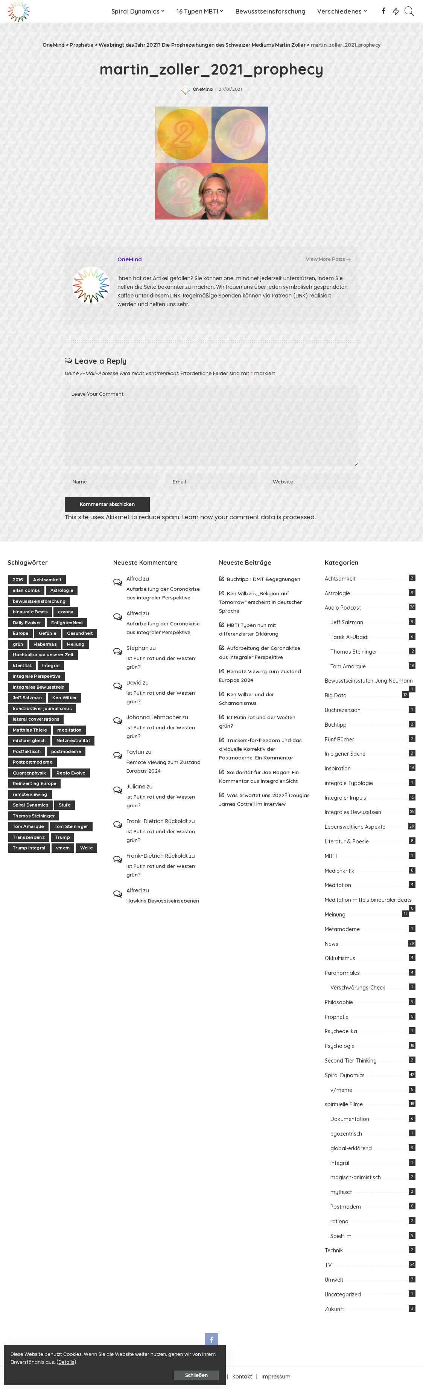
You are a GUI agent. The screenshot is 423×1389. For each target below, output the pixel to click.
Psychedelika (341, 1033)
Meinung (335, 916)
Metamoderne (342, 931)
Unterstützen (207, 1379)
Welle (86, 850)
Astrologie (61, 592)
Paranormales (342, 975)
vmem (63, 850)
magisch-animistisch (355, 1179)
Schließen (88, 1372)
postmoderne (66, 753)
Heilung (75, 646)
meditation (69, 732)
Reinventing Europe (34, 785)
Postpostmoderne (32, 764)
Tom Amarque (28, 828)
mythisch (341, 1194)
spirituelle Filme (344, 1106)
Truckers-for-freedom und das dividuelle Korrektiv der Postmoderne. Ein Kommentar (260, 751)
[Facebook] (383, 11)
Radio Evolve (70, 775)
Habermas (44, 646)
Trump (62, 839)
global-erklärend (351, 1150)
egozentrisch (346, 1135)
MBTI (331, 858)
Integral (50, 667)
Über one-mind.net (156, 1379)
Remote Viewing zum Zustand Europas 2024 (163, 768)
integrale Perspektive (36, 678)
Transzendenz (29, 839)
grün (18, 646)
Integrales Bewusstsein (39, 689)
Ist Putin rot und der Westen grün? (160, 664)
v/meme (341, 1092)
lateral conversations (36, 721)
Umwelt (334, 1281)
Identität (22, 667)
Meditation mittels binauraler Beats (368, 902)
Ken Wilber (64, 700)
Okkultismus (340, 960)
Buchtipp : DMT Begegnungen (263, 581)
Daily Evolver (27, 624)
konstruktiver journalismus (42, 710)
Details (84, 1359)
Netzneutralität (73, 743)
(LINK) (300, 295)
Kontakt (242, 1379)
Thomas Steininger (34, 817)
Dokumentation (349, 1121)
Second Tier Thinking (351, 1063)
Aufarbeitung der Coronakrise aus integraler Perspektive (163, 594)
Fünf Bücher (339, 741)
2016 (18, 581)
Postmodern (345, 1208)
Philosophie (339, 1004)
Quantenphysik (29, 775)
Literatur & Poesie (347, 843)
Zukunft (334, 1311)
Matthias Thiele (30, 732)
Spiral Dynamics (30, 807)
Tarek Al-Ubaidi (349, 639)
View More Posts (328, 259)
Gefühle (47, 635)
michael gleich (29, 743)
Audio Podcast (343, 610)
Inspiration (338, 770)
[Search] (409, 11)
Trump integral (29, 850)
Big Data (336, 697)
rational (340, 1223)
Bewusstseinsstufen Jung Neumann (369, 683)
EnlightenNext (66, 624)
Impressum (276, 1379)
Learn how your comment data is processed (248, 519)
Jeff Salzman (27, 700)
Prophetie (336, 1018)
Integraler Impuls (345, 799)
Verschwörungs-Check (357, 989)
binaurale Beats (30, 614)
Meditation (338, 887)
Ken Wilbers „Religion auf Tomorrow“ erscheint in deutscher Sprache (260, 604)
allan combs (26, 592)
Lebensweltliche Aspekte (355, 829)
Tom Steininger (71, 828)
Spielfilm (340, 1238)
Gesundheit (80, 635)
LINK (175, 295)
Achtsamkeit (47, 581)
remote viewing (30, 796)
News (331, 945)
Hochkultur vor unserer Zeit (43, 657)
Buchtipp (336, 726)
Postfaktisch (27, 753)
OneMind (203, 89)
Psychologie (340, 1048)
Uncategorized (343, 1296)
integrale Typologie (349, 785)
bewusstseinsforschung (39, 603)
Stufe (64, 807)
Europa (20, 635)
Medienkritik (340, 872)
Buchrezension (343, 712)
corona (65, 614)
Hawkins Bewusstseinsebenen (162, 902)
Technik (334, 1252)
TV (328, 1267)
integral (339, 1165)
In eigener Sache (345, 756)
